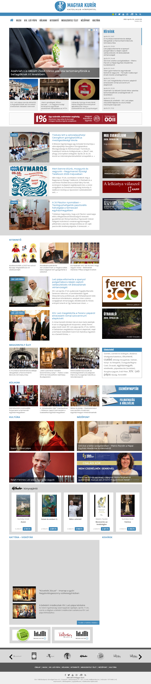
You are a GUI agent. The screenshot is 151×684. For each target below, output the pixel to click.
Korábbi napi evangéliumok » (130, 160)
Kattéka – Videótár (21, 537)
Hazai (18, 20)
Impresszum (57, 681)
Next (140, 657)
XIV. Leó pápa (30, 20)
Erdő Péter (123, 371)
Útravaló (112, 365)
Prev (11, 657)
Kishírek (107, 537)
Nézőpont (85, 20)
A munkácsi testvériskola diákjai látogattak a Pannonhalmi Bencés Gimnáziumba (118, 41)
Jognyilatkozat (76, 681)
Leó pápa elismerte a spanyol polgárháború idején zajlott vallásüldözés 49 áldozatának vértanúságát (116, 52)
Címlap (37, 667)
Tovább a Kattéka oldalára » (88, 623)
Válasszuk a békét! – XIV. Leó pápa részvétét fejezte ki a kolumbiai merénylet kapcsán (118, 102)
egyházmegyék (125, 365)
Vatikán (134, 360)
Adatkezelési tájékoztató (90, 681)
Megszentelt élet (69, 20)
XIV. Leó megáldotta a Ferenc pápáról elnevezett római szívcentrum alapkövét (120, 83)
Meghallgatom (38, 638)
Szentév (107, 353)
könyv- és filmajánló (112, 362)
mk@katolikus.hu (94, 679)
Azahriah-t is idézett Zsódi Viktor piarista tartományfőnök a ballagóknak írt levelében (121, 93)
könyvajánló (31, 488)
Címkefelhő (109, 349)
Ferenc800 (122, 375)
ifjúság (114, 375)
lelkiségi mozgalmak (121, 360)
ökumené (127, 356)
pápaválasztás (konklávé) (124, 368)
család (108, 359)
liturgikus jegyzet (111, 371)
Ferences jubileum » (134, 305)
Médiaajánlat (67, 681)
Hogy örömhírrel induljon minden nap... (117, 139)
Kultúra (96, 20)
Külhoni (43, 20)
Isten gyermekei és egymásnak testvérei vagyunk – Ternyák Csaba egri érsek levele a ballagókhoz (121, 73)
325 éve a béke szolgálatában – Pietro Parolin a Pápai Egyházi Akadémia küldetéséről (120, 63)
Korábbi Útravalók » (134, 337)
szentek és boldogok (120, 353)
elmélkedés (108, 368)
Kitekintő (54, 20)
